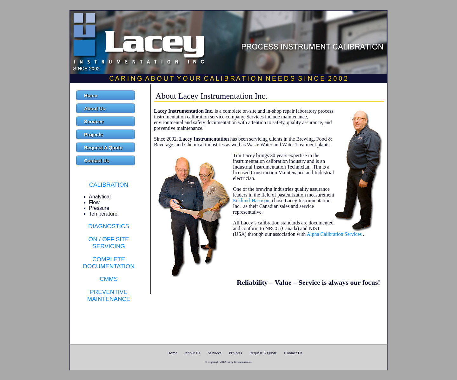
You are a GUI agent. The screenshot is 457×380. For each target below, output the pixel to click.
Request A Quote (103, 147)
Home (90, 95)
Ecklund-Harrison (251, 200)
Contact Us (96, 160)
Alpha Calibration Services (334, 234)
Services (94, 121)
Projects (93, 134)
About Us (94, 108)
